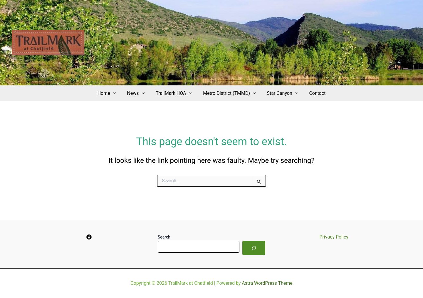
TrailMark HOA (175, 93)
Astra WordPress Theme (267, 283)
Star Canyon (280, 93)
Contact (313, 93)
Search (164, 237)
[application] (117, 93)
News (138, 93)
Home (111, 93)
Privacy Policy (333, 237)
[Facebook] (89, 237)
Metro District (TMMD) (228, 93)
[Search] (253, 248)
